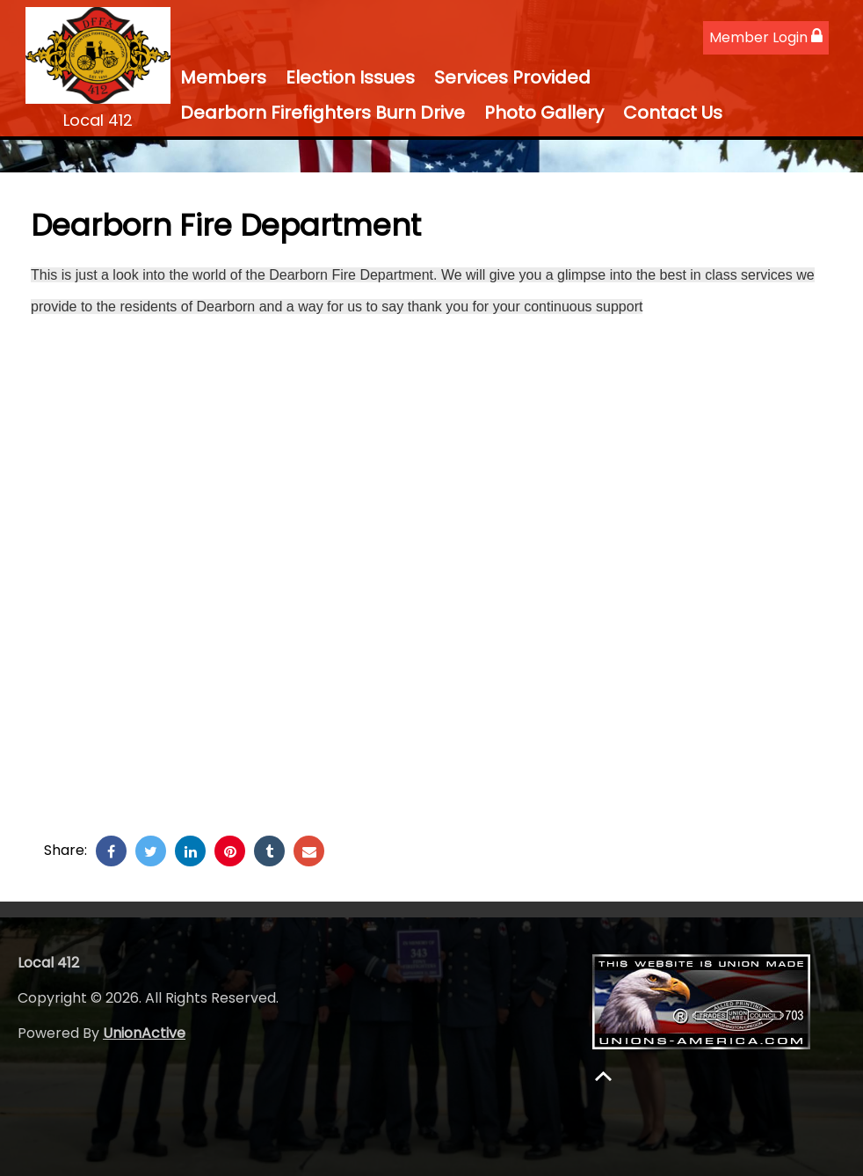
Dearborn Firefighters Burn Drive (322, 112)
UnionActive (144, 1033)
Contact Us (672, 112)
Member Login (766, 37)
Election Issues (350, 77)
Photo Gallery (544, 112)
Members (223, 77)
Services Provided (512, 77)
